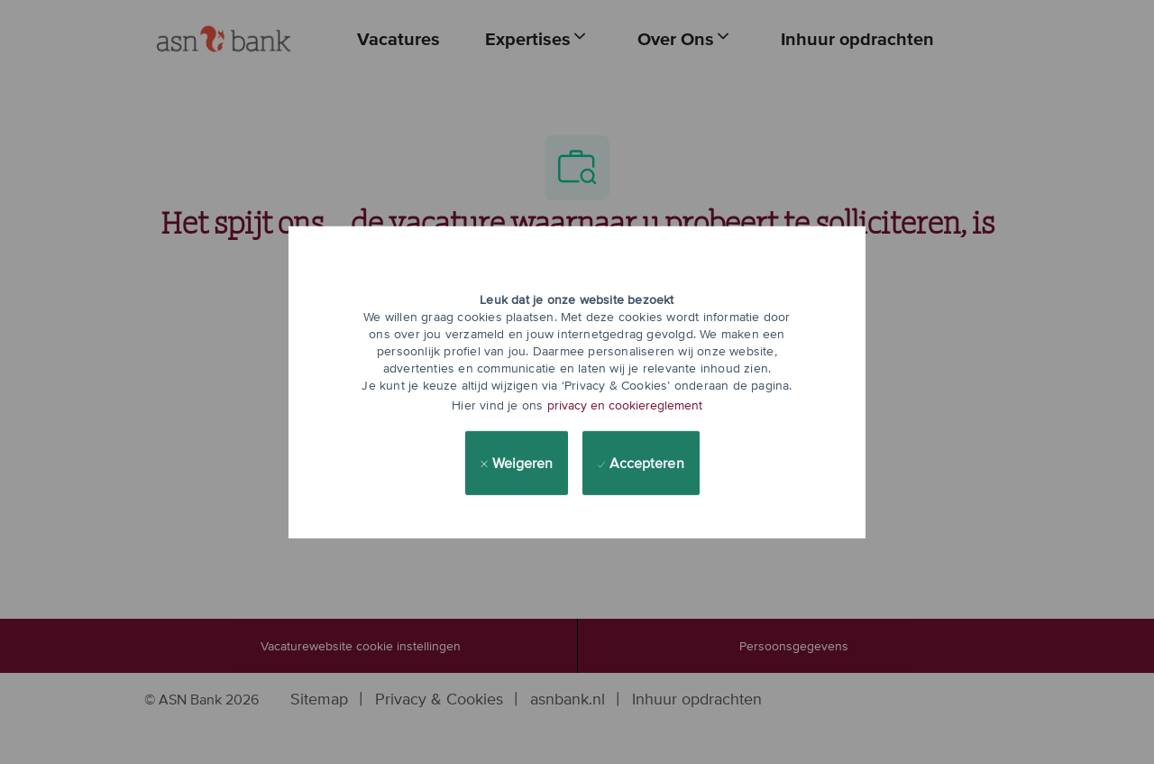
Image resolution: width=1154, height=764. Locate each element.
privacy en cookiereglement (624, 405)
